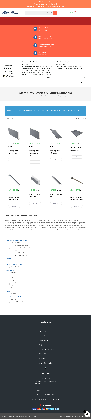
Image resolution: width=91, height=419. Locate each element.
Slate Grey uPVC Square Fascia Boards (33, 153)
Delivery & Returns (52, 7)
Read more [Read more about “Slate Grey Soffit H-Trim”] (56, 203)
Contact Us (30, 7)
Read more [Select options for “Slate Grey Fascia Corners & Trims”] (14, 206)
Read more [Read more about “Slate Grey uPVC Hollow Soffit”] (76, 156)
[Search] (55, 13)
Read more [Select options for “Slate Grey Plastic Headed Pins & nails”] (76, 206)
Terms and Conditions (46, 349)
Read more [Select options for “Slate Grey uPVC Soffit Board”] (56, 159)
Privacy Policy (43, 353)
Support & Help (42, 54)
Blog (63, 7)
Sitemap (42, 358)
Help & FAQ (42, 52)
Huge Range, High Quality (47, 44)
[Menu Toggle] (45, 20)
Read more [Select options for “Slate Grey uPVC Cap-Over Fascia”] (14, 159)
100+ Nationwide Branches (47, 36)
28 (80, 118)
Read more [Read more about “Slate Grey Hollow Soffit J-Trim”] (35, 203)
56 (83, 118)
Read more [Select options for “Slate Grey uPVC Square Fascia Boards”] (35, 161)
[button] (18, 69)
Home (27, 96)
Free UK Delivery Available (43, 27)
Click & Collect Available (45, 38)
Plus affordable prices (44, 46)
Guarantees (40, 7)
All (85, 118)
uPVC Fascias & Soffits (37, 96)
